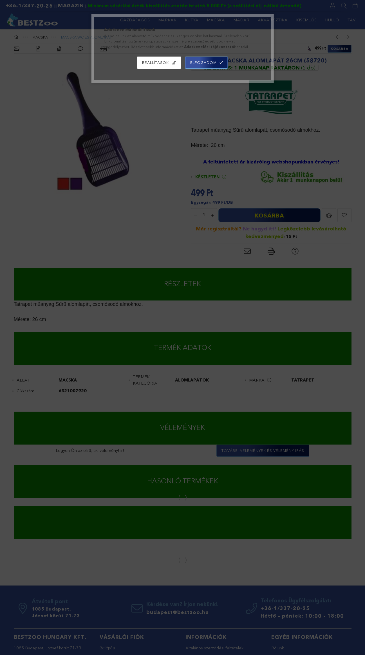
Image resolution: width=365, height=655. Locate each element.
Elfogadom (203, 62)
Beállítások (155, 62)
